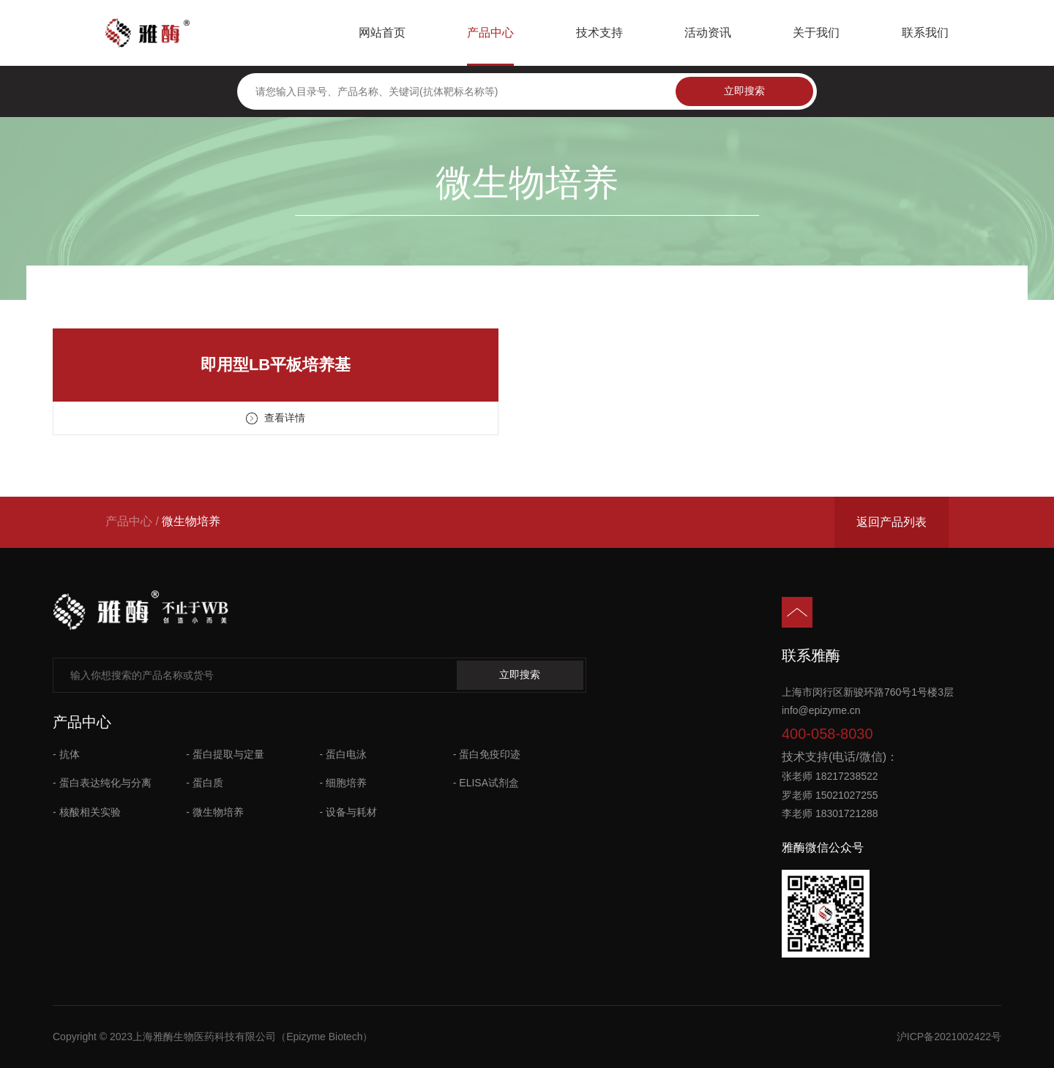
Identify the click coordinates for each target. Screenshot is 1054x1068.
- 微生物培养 (215, 812)
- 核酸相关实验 (87, 812)
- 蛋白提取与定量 (225, 754)
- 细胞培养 (343, 783)
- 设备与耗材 (349, 812)
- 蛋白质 (204, 783)
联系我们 (925, 32)
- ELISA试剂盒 (486, 783)
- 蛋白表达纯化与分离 (102, 783)
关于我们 (816, 32)
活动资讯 (707, 32)
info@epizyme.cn (821, 710)
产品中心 (490, 32)
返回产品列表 (891, 522)
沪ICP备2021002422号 (949, 1036)
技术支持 (599, 32)
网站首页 (382, 32)
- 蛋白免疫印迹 (487, 754)
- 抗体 (66, 754)
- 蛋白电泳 (343, 754)
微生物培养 (191, 521)
